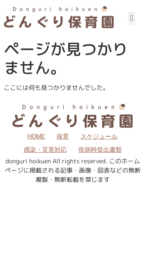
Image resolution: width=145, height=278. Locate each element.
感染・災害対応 (45, 149)
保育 (62, 136)
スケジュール (99, 136)
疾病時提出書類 (100, 149)
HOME (36, 136)
